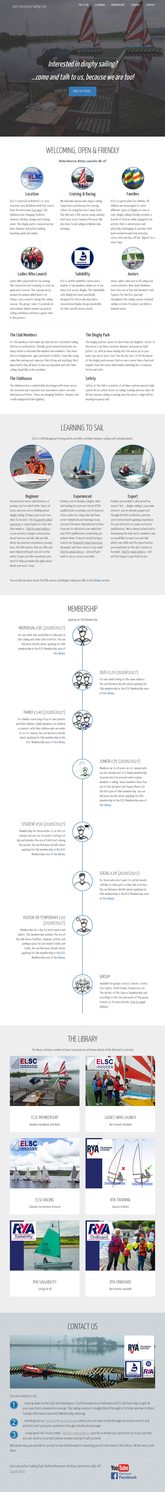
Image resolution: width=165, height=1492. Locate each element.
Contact (150, 10)
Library (135, 10)
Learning (100, 10)
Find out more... (82, 91)
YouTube (50, 1421)
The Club (84, 10)
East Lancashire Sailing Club (35, 12)
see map (36, 210)
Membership (118, 10)
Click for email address (38, 528)
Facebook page (69, 1421)
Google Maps (17, 1471)
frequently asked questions (88, 542)
